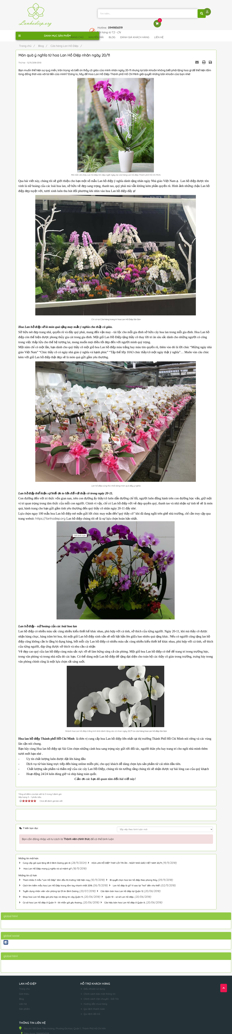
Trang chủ (24, 984)
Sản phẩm (24, 1004)
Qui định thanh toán (83, 1004)
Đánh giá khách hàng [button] (134, 34)
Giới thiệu (24, 989)
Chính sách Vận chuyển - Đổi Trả (90, 994)
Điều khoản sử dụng (83, 984)
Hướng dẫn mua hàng (84, 999)
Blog (21, 994)
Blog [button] (112, 34)
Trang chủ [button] (76, 34)
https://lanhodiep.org (50, 515)
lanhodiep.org (53, 1028)
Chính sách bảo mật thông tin (88, 989)
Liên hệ (23, 999)
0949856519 (176, 12)
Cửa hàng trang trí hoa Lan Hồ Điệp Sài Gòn (120, 316)
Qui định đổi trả (81, 1009)
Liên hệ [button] (159, 34)
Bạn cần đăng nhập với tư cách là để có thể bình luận (68, 835)
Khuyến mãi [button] (96, 34)
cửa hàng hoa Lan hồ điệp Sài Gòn (151, 728)
